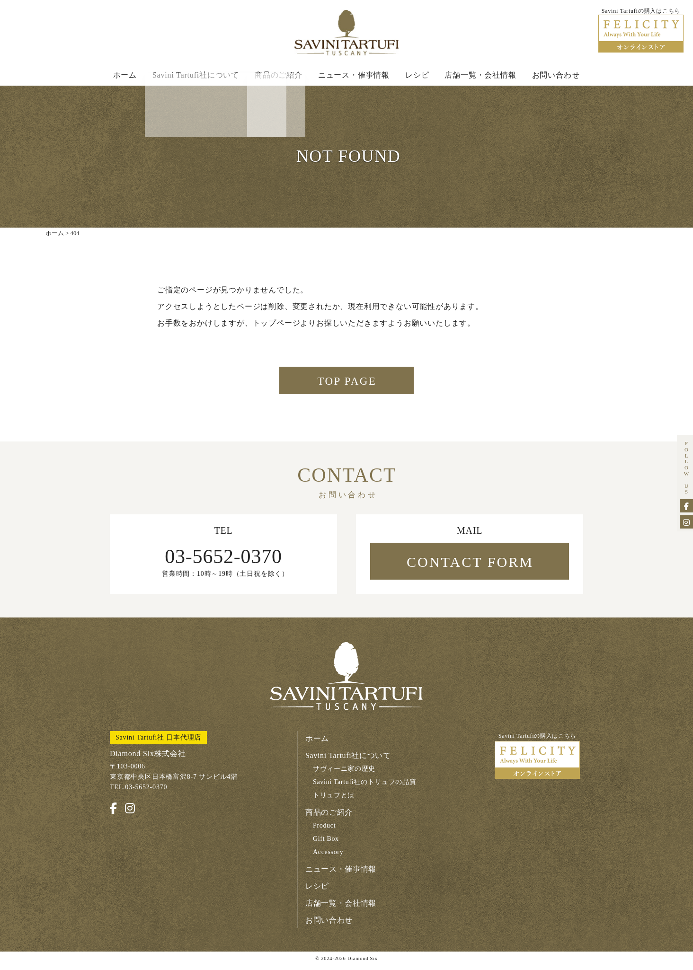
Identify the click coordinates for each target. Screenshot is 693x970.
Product (324, 831)
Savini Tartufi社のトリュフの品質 (365, 787)
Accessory (328, 857)
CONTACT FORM (469, 567)
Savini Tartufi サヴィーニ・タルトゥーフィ (346, 33)
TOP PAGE (347, 385)
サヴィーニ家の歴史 (344, 774)
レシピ (417, 76)
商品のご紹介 (278, 76)
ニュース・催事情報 (354, 76)
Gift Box (326, 844)
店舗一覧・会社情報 (480, 76)
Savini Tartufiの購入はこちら (537, 761)
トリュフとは (334, 800)
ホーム (125, 76)
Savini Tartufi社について (195, 76)
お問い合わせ (556, 76)
